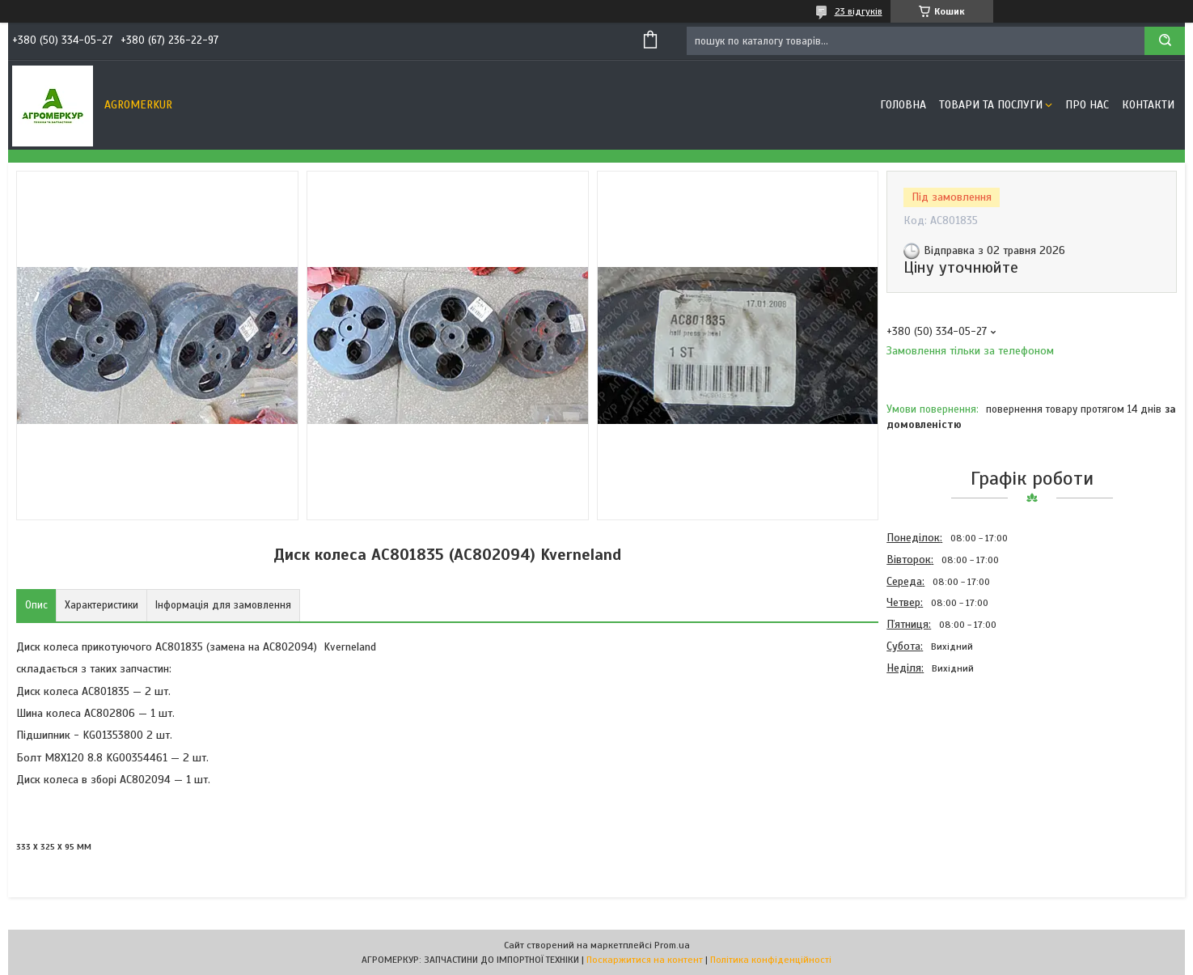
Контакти (1148, 105)
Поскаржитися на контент (644, 959)
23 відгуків (858, 11)
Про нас (1087, 105)
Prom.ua (672, 945)
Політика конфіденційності (770, 959)
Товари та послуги (991, 105)
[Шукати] (1164, 41)
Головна (903, 105)
